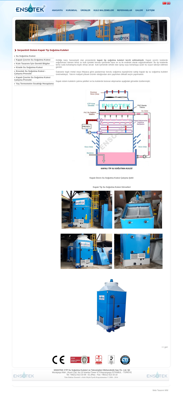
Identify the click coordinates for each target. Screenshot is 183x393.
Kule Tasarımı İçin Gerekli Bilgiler (33, 63)
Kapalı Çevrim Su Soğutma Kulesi (33, 60)
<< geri (165, 347)
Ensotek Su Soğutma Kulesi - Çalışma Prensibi (30, 72)
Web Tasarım (158, 390)
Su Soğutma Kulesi (25, 56)
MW (166, 390)
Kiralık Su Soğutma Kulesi (29, 67)
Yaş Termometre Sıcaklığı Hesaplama (35, 83)
